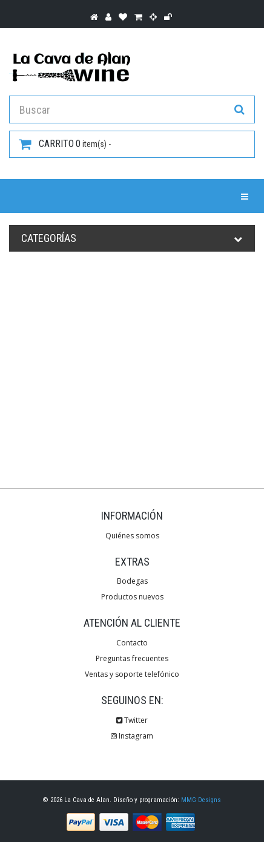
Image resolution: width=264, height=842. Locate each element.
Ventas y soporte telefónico (132, 674)
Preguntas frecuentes (132, 658)
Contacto (132, 643)
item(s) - (65, 144)
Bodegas (132, 581)
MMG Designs (201, 800)
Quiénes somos (132, 535)
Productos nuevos (132, 597)
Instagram (132, 736)
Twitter (132, 720)
